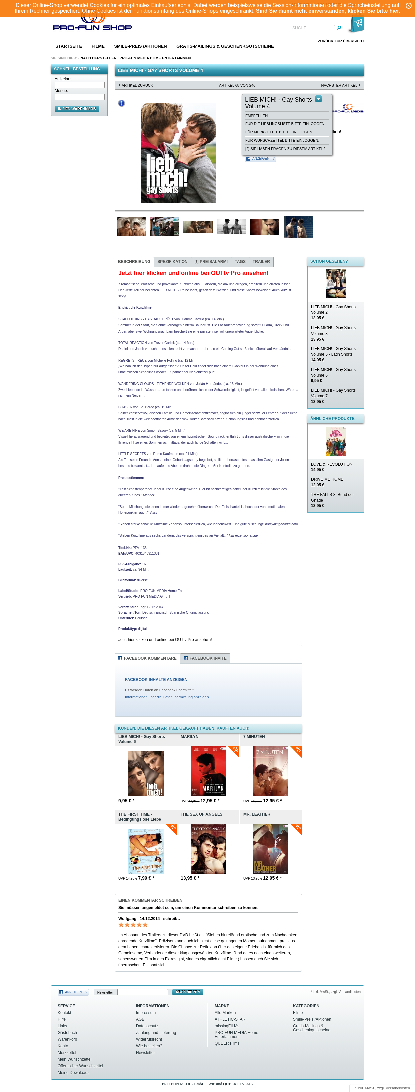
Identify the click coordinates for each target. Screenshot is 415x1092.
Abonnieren (188, 992)
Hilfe (62, 1019)
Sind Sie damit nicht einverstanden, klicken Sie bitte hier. (328, 11)
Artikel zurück (137, 85)
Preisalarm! (211, 261)
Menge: (61, 90)
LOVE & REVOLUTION (332, 467)
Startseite (68, 46)
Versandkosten (398, 1088)
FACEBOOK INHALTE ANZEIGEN (156, 679)
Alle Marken (225, 1012)
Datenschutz (147, 1026)
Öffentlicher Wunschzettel (80, 1066)
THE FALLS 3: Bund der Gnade (332, 500)
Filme (98, 46)
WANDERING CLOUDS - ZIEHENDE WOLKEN (153, 384)
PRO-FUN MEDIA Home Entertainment (156, 58)
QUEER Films (227, 1043)
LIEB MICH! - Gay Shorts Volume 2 (333, 313)
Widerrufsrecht (149, 1039)
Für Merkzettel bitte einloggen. (279, 132)
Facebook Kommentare (150, 658)
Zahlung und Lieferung (156, 1032)
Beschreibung (134, 261)
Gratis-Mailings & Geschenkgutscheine (225, 46)
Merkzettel (67, 1052)
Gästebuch (67, 1032)
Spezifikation (172, 261)
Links (62, 1026)
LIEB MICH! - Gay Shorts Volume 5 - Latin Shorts (333, 354)
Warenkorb (67, 1039)
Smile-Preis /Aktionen (140, 46)
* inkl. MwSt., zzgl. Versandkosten (336, 992)
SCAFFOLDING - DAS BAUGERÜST (145, 319)
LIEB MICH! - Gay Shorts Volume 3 (333, 333)
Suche (299, 28)
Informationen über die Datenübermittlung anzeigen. (167, 697)
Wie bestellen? (149, 1046)
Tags (240, 261)
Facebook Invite (208, 658)
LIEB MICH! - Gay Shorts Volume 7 (333, 396)
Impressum (146, 1012)
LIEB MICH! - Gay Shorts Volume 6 (333, 375)
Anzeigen (260, 158)
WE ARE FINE (129, 430)
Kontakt (64, 1012)
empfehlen (256, 116)
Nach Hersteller (98, 58)
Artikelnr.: (63, 79)
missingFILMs (227, 1026)
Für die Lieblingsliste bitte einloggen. (285, 124)
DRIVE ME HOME (327, 482)
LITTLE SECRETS (132, 454)
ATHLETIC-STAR (230, 1019)
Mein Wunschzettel (74, 1059)
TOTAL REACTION (132, 343)
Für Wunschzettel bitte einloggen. (282, 140)
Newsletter (105, 992)
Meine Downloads (73, 1072)
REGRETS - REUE (132, 360)
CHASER (125, 407)
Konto (63, 1046)
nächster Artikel (339, 85)
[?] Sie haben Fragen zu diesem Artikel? (285, 149)
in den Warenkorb (77, 109)
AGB (140, 1019)
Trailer (261, 261)
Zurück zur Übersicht (341, 41)
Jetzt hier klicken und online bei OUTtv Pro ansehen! (165, 639)
